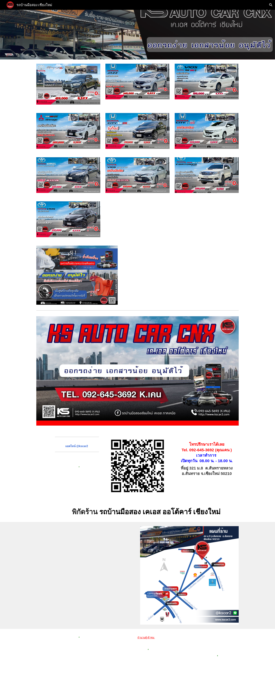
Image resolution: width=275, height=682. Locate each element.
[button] (271, 5)
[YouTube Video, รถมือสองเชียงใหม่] (189, 273)
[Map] (85, 574)
